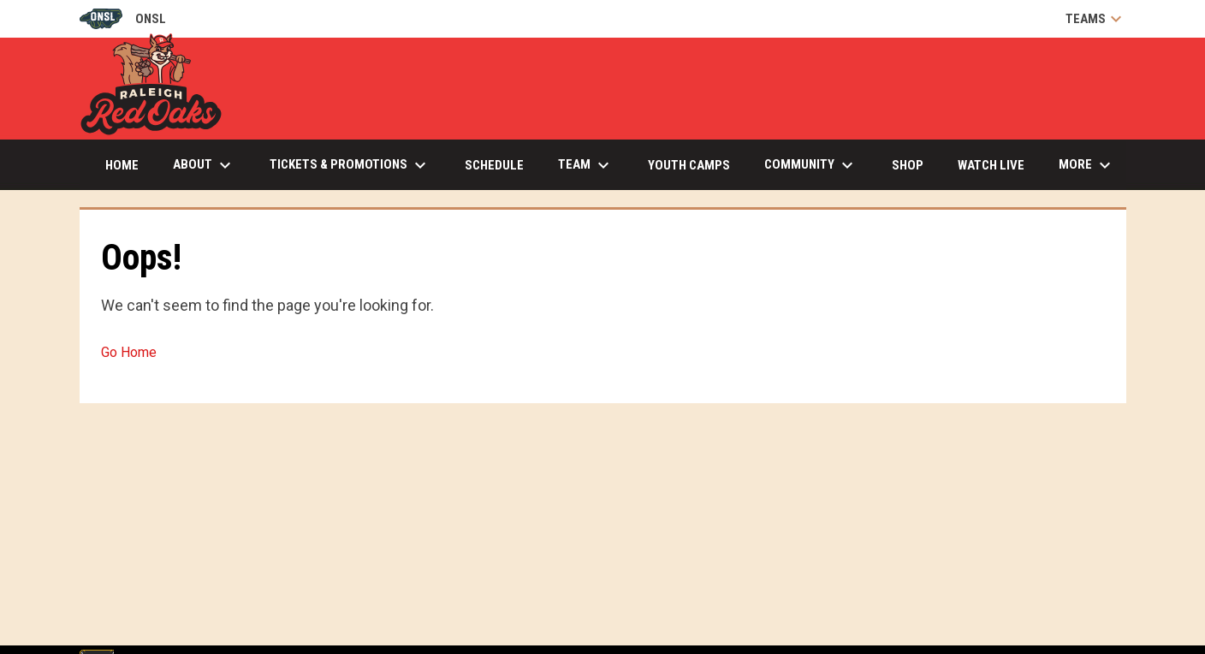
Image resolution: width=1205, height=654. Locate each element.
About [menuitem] (204, 165)
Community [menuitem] (811, 165)
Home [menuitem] (122, 165)
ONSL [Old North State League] (123, 19)
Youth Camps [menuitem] (689, 165)
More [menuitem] (1087, 165)
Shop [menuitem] (907, 165)
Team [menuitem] (586, 165)
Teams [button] (1096, 19)
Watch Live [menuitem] (997, 165)
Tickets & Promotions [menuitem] (350, 165)
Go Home (129, 352)
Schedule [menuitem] (494, 165)
